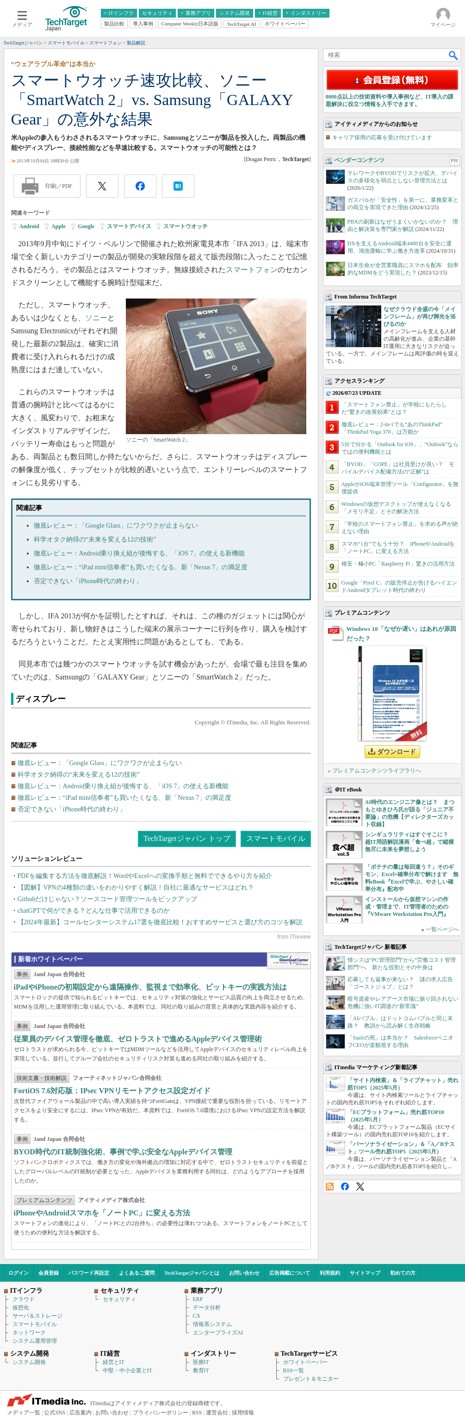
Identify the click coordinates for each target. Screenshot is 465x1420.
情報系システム (212, 1324)
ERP (198, 1299)
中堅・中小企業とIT (127, 1370)
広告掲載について (289, 1273)
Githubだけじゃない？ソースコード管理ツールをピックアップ (108, 899)
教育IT (201, 1370)
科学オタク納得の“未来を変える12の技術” (95, 539)
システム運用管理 (34, 1341)
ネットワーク (29, 1332)
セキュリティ (119, 1299)
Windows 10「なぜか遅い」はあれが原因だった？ (401, 633)
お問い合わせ (244, 1273)
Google (86, 226)
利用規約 (330, 1273)
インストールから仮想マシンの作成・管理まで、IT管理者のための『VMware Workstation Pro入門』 (407, 906)
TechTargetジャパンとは (191, 1273)
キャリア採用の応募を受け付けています (382, 137)
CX (197, 1316)
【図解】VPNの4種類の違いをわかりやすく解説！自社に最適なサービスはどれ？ (136, 887)
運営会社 (217, 1412)
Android (29, 226)
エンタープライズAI (218, 1332)
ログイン (18, 1273)
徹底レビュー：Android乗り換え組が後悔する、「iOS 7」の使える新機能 (139, 553)
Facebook (345, 1186)
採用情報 (243, 1412)
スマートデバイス (129, 226)
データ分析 (207, 1307)
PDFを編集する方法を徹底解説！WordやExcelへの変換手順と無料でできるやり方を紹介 (145, 875)
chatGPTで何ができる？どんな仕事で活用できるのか (94, 910)
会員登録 (48, 1273)
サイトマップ (365, 1273)
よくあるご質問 (137, 1273)
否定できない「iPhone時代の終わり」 (88, 581)
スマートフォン (252, 270)
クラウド (23, 1299)
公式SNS (54, 1412)
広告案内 (80, 1412)
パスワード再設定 (88, 1273)
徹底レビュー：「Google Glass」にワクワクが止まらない (116, 525)
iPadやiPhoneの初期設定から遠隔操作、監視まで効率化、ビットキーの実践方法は (150, 987)
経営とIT (113, 1362)
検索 (454, 55)
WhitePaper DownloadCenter (289, 961)
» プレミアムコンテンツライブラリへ (374, 770)
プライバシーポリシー (160, 1412)
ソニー (96, 318)
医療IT (201, 1362)
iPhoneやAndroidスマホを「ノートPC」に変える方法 (102, 1213)
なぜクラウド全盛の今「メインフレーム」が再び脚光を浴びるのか (420, 316)
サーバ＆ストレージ (37, 1316)
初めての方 (402, 1273)
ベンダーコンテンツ (359, 160)
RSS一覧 (293, 1370)
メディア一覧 (23, 1412)
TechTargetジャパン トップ (186, 838)
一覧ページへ (442, 929)
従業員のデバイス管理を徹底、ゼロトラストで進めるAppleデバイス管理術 (138, 1039)
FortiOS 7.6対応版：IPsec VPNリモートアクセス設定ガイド (112, 1091)
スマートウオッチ (185, 226)
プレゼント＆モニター (311, 1379)
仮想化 (20, 1307)
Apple (58, 226)
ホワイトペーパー (305, 1362)
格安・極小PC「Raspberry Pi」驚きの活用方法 (398, 564)
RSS (330, 1186)
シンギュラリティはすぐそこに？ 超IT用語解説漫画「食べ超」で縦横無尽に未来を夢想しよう (409, 842)
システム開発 (29, 1362)
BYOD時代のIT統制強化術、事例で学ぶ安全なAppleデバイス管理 (123, 1152)
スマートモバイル (275, 838)
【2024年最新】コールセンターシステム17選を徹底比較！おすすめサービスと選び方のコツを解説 (160, 922)
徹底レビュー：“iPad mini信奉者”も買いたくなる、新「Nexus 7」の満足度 (141, 567)
